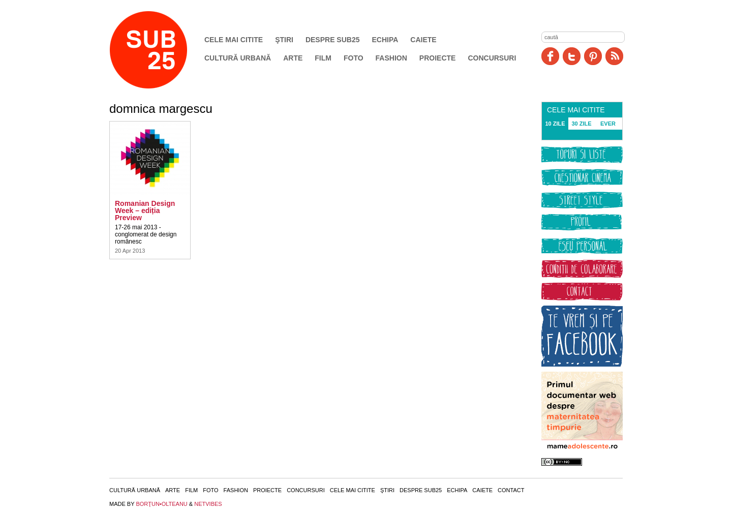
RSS (614, 56)
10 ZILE (555, 124)
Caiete (423, 40)
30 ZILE (581, 124)
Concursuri (492, 58)
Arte (292, 58)
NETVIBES (208, 504)
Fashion (391, 58)
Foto (353, 58)
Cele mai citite (233, 40)
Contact (511, 490)
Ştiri (284, 40)
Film (323, 58)
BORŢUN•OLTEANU (161, 504)
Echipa (385, 40)
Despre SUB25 (333, 40)
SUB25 (160, 50)
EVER (608, 124)
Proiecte (437, 58)
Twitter (572, 56)
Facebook (550, 56)
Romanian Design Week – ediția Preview (145, 210)
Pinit (593, 56)
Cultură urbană (237, 58)
